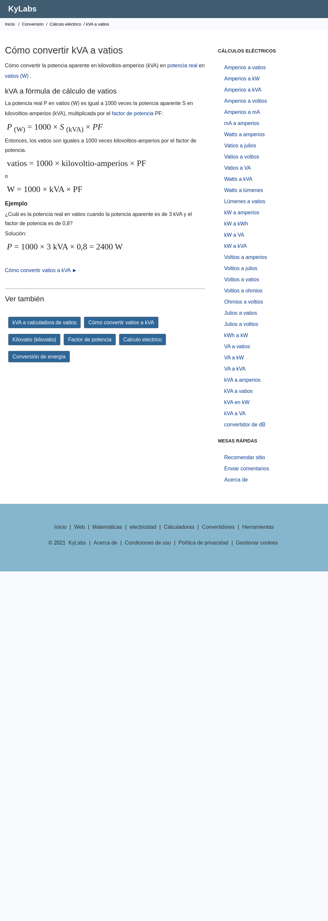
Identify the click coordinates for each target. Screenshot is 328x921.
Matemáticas (107, 527)
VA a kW (234, 357)
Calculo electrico (142, 339)
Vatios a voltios (241, 157)
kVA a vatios (238, 391)
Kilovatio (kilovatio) (34, 339)
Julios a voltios (241, 324)
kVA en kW (236, 402)
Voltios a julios (240, 268)
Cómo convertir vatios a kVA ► (41, 270)
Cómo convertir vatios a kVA (121, 322)
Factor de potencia (90, 339)
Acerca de (236, 479)
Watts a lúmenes (243, 190)
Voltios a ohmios (243, 290)
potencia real (182, 65)
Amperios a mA (242, 112)
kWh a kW (236, 335)
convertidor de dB (244, 424)
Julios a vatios (240, 313)
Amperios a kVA (242, 90)
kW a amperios (241, 212)
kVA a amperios (242, 380)
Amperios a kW (241, 78)
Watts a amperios (244, 134)
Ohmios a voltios (243, 302)
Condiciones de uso (148, 543)
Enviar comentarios (246, 468)
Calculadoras (179, 527)
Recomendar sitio (244, 457)
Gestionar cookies (257, 543)
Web (79, 527)
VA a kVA (234, 369)
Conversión (33, 24)
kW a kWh (236, 223)
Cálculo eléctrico (65, 24)
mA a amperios (241, 123)
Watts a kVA (238, 179)
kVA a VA (234, 413)
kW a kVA (235, 246)
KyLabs (22, 8)
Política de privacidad (203, 543)
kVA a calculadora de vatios (44, 322)
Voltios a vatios (241, 279)
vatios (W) (17, 76)
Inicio (10, 24)
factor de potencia (133, 113)
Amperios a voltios (245, 101)
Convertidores (218, 527)
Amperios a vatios (245, 67)
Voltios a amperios (245, 257)
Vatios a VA (237, 168)
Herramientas (258, 527)
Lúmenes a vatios (244, 201)
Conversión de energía (39, 356)
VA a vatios (237, 346)
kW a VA (234, 235)
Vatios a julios (240, 145)
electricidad (143, 527)
